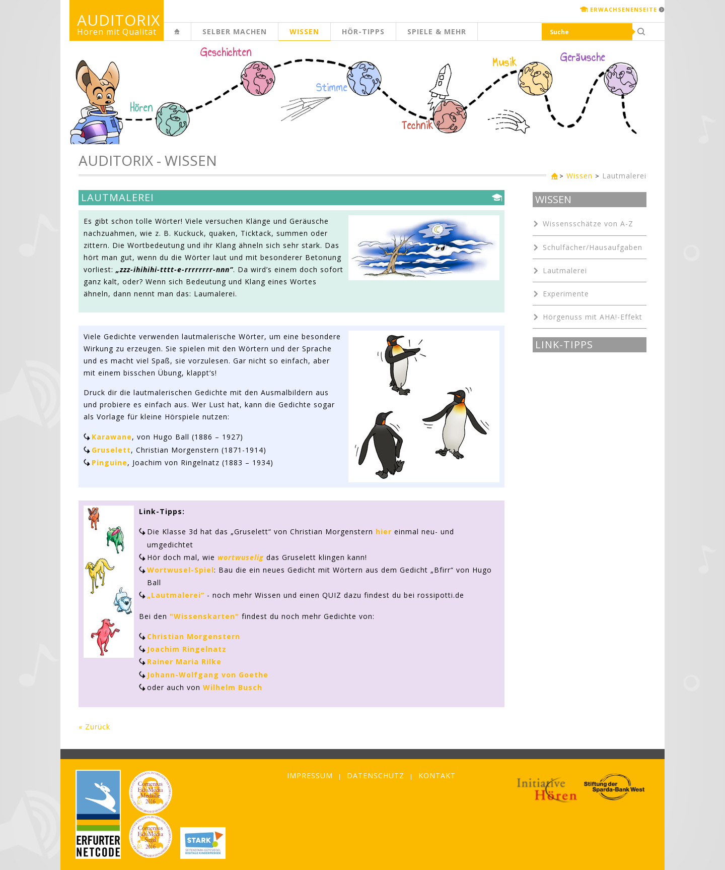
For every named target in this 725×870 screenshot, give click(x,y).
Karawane (112, 437)
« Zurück (94, 726)
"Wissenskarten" (204, 616)
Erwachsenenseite (623, 9)
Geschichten (226, 53)
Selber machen (234, 31)
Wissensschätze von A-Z (588, 223)
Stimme (331, 87)
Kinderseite (190, 37)
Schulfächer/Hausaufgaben (592, 247)
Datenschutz (375, 775)
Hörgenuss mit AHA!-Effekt (592, 317)
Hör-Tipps (363, 31)
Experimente (566, 293)
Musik (504, 62)
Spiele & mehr (436, 31)
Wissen (304, 31)
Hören (141, 107)
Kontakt (437, 775)
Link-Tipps (564, 345)
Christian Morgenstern (193, 636)
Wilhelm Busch (232, 687)
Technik (417, 125)
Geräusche (582, 57)
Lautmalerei (624, 175)
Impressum (310, 775)
